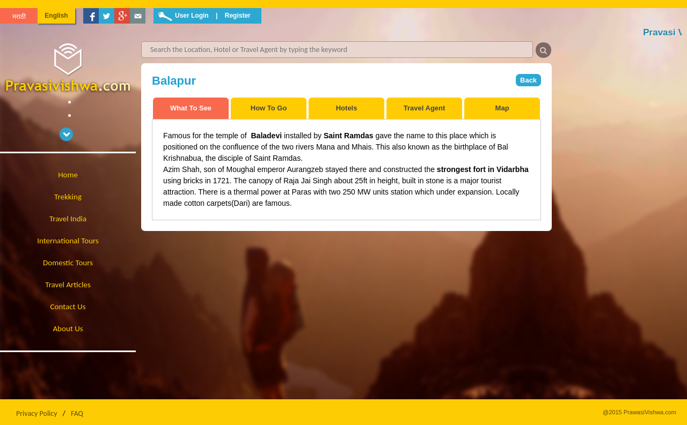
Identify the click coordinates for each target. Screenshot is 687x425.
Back (528, 80)
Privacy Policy (36, 413)
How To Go (269, 108)
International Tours (68, 240)
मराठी (19, 16)
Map (502, 108)
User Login (192, 15)
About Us (68, 328)
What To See (190, 108)
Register (238, 15)
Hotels (346, 108)
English (56, 15)
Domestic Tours (68, 262)
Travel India (67, 218)
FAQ (77, 413)
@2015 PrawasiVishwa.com (639, 412)
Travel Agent (424, 108)
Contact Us (68, 306)
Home (68, 175)
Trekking (68, 197)
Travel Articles (68, 284)
